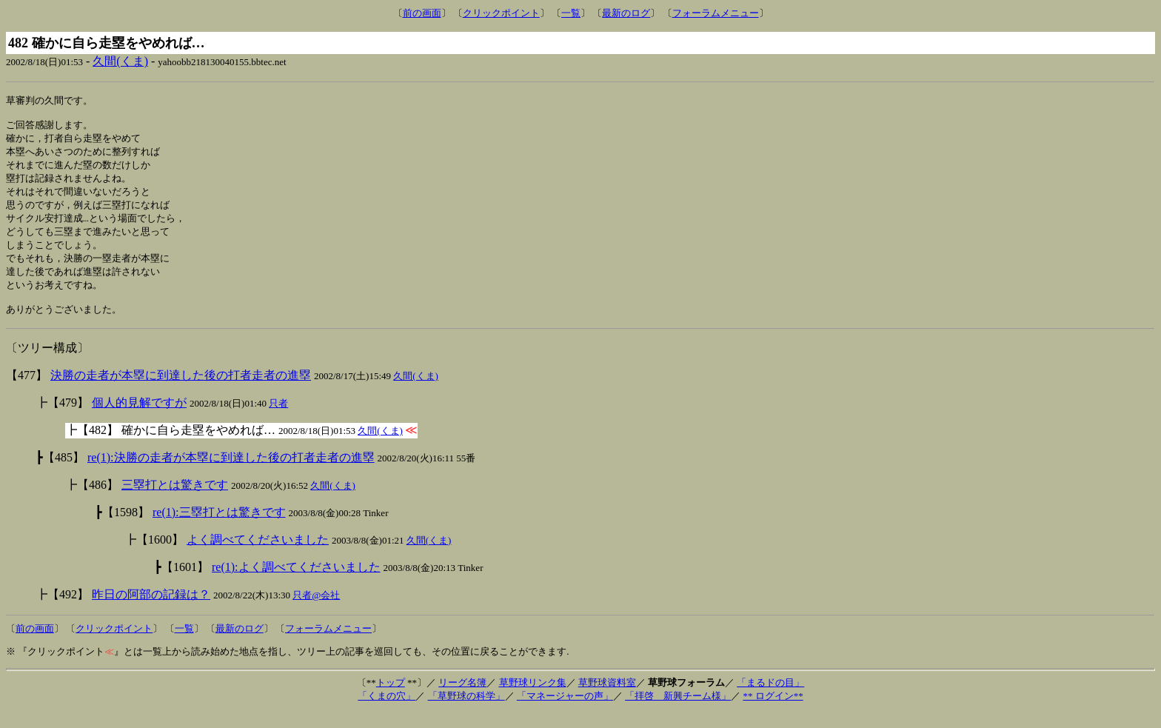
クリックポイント (501, 13)
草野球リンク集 (532, 698)
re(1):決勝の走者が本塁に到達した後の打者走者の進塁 (231, 473)
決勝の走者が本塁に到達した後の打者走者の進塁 (180, 390)
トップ (390, 698)
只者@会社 (316, 610)
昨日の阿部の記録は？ (151, 610)
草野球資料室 (607, 698)
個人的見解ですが (139, 418)
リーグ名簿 (462, 698)
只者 (278, 418)
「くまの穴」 (386, 711)
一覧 (570, 13)
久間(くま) (120, 61)
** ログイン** (773, 711)
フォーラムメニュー (715, 13)
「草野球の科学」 (466, 711)
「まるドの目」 (770, 698)
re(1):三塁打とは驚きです (219, 527)
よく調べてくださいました (258, 555)
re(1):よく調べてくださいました (296, 582)
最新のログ (626, 13)
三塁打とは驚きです (174, 500)
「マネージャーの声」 (565, 711)
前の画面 (422, 13)
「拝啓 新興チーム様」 (678, 711)
